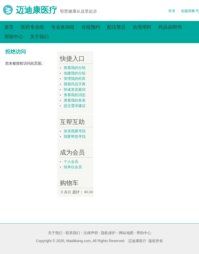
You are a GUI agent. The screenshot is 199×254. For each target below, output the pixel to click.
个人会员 (71, 161)
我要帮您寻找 (75, 136)
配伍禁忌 (116, 27)
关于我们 (39, 36)
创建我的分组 (75, 73)
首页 (9, 27)
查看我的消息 (75, 95)
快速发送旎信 (75, 89)
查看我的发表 (75, 100)
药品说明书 (170, 27)
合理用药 (142, 27)
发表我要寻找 (75, 131)
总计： (77, 192)
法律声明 (90, 233)
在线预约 (90, 27)
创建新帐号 (190, 11)
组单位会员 (73, 167)
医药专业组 (32, 27)
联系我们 (73, 233)
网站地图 (126, 233)
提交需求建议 (75, 106)
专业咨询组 (62, 27)
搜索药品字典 (75, 84)
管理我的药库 (75, 78)
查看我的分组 (75, 68)
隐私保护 (108, 233)
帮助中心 (13, 36)
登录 (171, 11)
